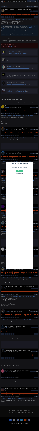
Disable (19, 170)
